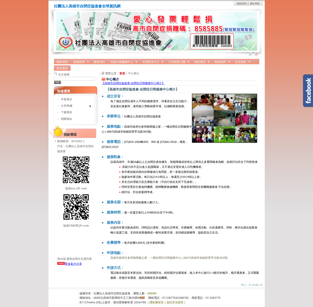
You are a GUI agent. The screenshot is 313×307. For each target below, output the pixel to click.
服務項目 (99, 61)
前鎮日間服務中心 (122, 62)
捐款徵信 (200, 62)
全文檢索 (64, 74)
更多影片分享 (69, 263)
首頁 (122, 73)
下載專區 (66, 112)
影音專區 (62, 68)
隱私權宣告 (157, 302)
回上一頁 (246, 285)
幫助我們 (221, 62)
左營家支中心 (151, 62)
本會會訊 (66, 99)
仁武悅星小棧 (177, 62)
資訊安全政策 (174, 302)
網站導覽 (255, 3)
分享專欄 (74, 106)
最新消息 (62, 61)
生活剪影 (241, 62)
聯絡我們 (241, 3)
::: (49, 73)
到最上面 (257, 285)
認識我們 (80, 62)
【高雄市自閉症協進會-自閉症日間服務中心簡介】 (133, 83)
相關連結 (66, 118)
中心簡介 (133, 73)
